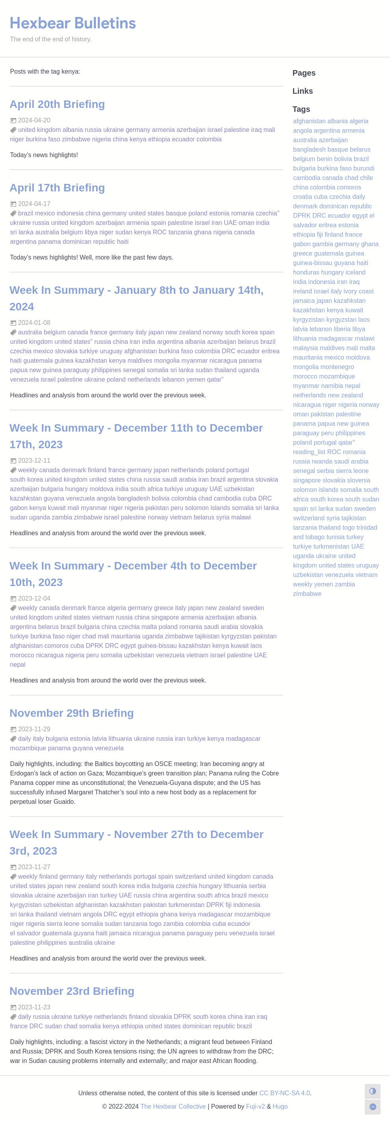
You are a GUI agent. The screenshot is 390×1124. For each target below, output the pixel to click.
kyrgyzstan (236, 636)
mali (269, 129)
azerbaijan (191, 129)
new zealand (183, 332)
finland (97, 470)
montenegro (337, 367)
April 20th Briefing (57, 104)
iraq (256, 129)
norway (213, 332)
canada (244, 232)
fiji (229, 904)
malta (149, 626)
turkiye (89, 351)
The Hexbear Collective (173, 1106)
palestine (236, 129)
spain (158, 222)
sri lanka (22, 232)
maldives (140, 360)
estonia (219, 213)
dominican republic (89, 241)
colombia (209, 139)
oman (246, 222)
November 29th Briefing (71, 713)
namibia (332, 385)
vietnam (181, 517)
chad (205, 498)
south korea (241, 332)
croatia (302, 196)
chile (366, 177)
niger (17, 139)
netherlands (144, 379)
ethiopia (159, 139)
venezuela (24, 379)
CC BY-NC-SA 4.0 (285, 1093)
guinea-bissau (157, 645)
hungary (76, 489)
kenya (138, 139)
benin (324, 159)
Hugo (280, 1106)
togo (155, 923)
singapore (165, 617)
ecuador (183, 139)
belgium (72, 232)
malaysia (305, 348)
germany (138, 129)
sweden (253, 608)
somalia (158, 370)
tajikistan (207, 636)
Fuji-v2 (255, 1106)
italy (141, 332)
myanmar (195, 360)
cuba (249, 498)
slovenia (358, 480)
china (120, 139)
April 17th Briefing (57, 188)
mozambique (28, 748)
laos (256, 645)
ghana (203, 232)
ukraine (113, 129)
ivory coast (358, 291)
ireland (302, 291)
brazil (25, 213)
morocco (22, 655)
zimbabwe (76, 139)
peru (177, 508)
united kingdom (39, 129)
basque (176, 213)
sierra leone (63, 923)
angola (106, 498)
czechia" (267, 213)
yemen (195, 379)
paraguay (76, 370)
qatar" (215, 379)
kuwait (57, 508)
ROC (160, 232)
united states (146, 213)
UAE (230, 222)
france (98, 332)
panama (49, 241)
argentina (23, 241)
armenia (163, 129)
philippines (106, 370)
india (262, 222)
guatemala (38, 360)
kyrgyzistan (26, 904)
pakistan (157, 508)
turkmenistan (187, 904)
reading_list (309, 452)
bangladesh (133, 498)
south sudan (362, 499)
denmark (73, 470)
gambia (322, 244)
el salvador (25, 933)
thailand (225, 370)
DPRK (94, 645)
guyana (54, 498)
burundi (363, 168)
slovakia (66, 351)
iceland (356, 272)
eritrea (270, 351)
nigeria (101, 139)
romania (242, 213)
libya (91, 232)
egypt (128, 645)
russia (93, 129)
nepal (18, 664)
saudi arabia (179, 479)
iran (217, 222)
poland (197, 213)
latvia (99, 738)
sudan (123, 232)
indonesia (70, 213)
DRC (229, 351)
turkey (108, 895)
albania (73, 129)
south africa (146, 489)
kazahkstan (26, 498)
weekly (27, 470)
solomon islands (207, 508)
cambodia (227, 498)
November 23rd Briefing (71, 991)
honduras (306, 272)
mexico (45, 213)
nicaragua (223, 360)
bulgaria (52, 489)
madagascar (243, 738)
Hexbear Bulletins (72, 22)
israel (214, 129)
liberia (342, 329)
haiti (122, 241)
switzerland (190, 876)
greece (163, 608)
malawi (241, 517)
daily (24, 738)
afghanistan (140, 351)
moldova (101, 489)
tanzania (181, 232)
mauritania (126, 636)
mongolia (167, 360)
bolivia (160, 498)
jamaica (120, 933)
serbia (257, 886)
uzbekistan (239, 489)
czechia (21, 351)
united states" (74, 341)
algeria (116, 608)
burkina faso (43, 139)
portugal (237, 470)
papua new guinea (36, 370)
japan (156, 332)
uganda (248, 370)
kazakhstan (91, 360)
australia (47, 232)
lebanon (173, 379)
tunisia (336, 537)
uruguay (111, 351)
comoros (57, 645)
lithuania (120, 738)
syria (223, 517)
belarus (248, 341)
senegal (134, 370)
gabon (19, 508)
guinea (64, 360)
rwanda (322, 461)
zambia (62, 517)
